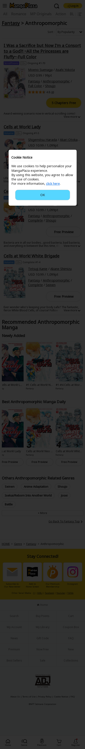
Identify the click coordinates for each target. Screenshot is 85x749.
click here (53, 183)
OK (42, 195)
